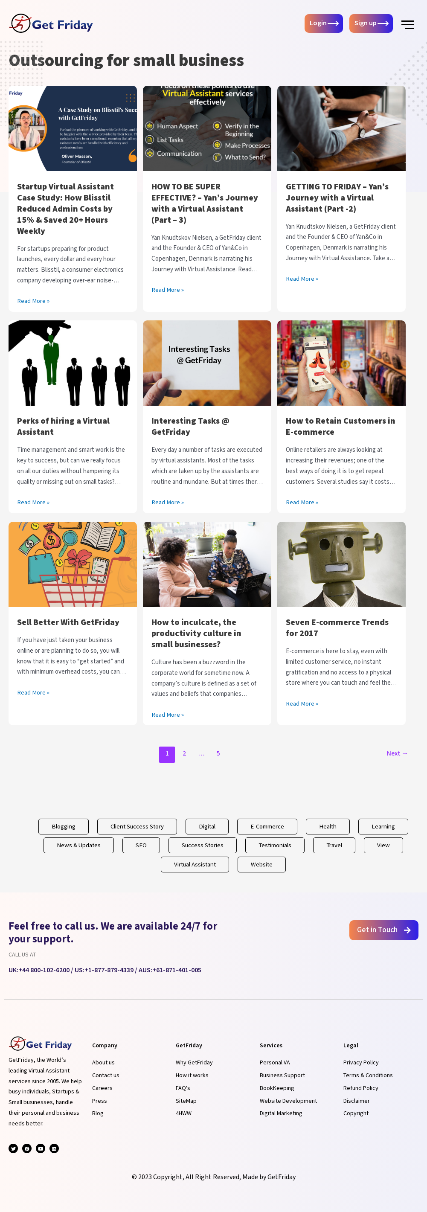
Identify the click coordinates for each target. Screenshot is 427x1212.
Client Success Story (136, 827)
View (384, 845)
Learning (384, 827)
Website (263, 864)
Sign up (365, 23)
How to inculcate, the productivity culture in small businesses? (196, 633)
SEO (140, 845)
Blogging (62, 827)
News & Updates (77, 845)
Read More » (33, 300)
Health (329, 827)
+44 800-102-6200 (44, 970)
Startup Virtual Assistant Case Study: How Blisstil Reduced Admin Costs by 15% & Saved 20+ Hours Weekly (65, 209)
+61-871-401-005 (176, 970)
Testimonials (275, 845)
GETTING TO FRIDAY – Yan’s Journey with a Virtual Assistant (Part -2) (337, 198)
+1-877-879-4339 (109, 970)
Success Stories (202, 845)
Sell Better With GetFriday (68, 622)
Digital (207, 827)
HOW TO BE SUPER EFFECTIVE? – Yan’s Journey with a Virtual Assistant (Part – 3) (204, 203)
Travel (335, 845)
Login (318, 23)
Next (397, 753)
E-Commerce (268, 827)
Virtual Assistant (195, 864)
